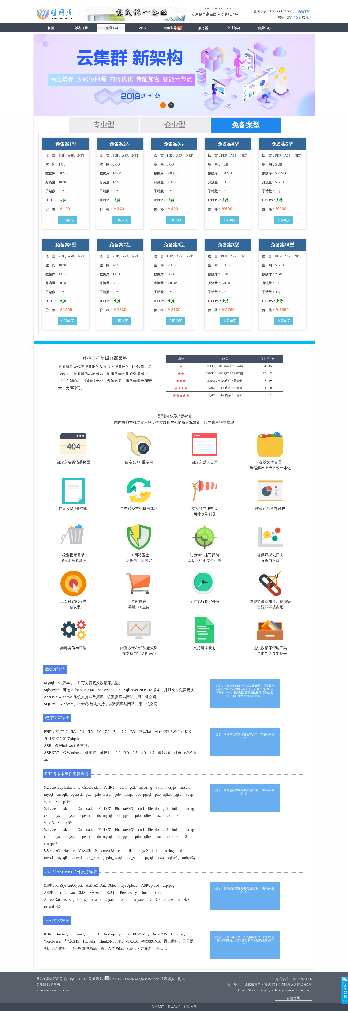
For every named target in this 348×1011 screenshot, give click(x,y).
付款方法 (190, 1006)
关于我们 (157, 1006)
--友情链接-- (293, 998)
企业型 (174, 125)
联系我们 (174, 1006)
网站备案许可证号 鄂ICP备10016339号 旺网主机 (70, 979)
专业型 (103, 125)
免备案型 (246, 125)
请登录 (297, 17)
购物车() (304, 11)
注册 (308, 17)
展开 (344, 990)
